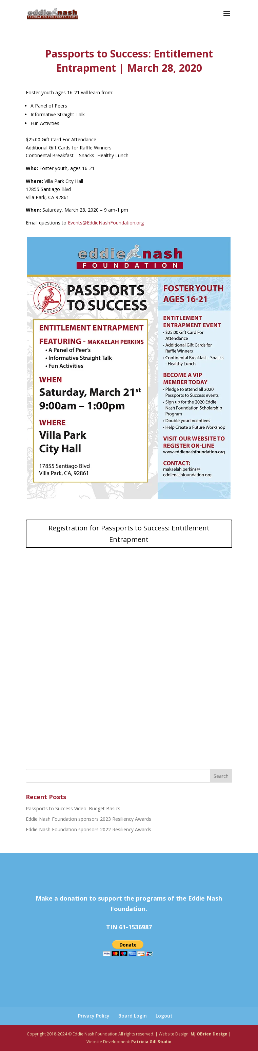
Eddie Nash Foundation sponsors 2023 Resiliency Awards (88, 819)
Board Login (132, 1015)
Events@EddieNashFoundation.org (106, 222)
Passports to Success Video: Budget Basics (73, 808)
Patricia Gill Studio (151, 1042)
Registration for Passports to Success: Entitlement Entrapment (129, 533)
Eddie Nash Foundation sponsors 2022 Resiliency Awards (88, 829)
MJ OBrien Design (209, 1034)
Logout (164, 1015)
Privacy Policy (94, 1015)
